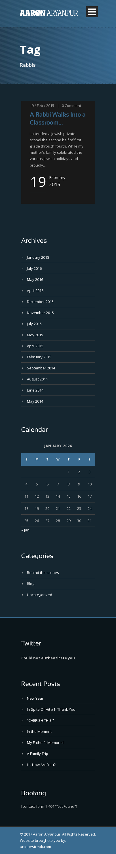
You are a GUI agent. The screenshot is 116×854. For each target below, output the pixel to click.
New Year (35, 698)
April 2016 (35, 290)
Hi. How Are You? (41, 764)
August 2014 (37, 379)
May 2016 (35, 279)
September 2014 (41, 368)
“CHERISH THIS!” (40, 720)
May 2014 (35, 401)
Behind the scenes (43, 572)
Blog (30, 583)
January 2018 (38, 257)
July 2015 (34, 323)
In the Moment (39, 731)
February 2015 (39, 356)
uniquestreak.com (35, 846)
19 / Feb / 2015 (42, 105)
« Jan (25, 530)
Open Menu (92, 11)
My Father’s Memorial (45, 742)
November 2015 (40, 312)
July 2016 (34, 268)
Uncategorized (39, 594)
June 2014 (35, 390)
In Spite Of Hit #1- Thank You (51, 709)
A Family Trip (37, 753)
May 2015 (35, 334)
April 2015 (35, 345)
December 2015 (40, 301)
